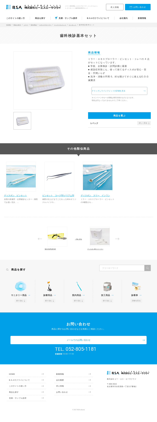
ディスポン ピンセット (18, 199)
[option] (43, 79)
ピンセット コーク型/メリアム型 (58, 200)
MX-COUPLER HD (57, 260)
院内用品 (36, 25)
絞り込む (19, 317)
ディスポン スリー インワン (97, 200)
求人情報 (114, 7)
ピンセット (79, 25)
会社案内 (123, 18)
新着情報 (142, 18)
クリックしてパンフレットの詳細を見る (118, 92)
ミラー (28, 25)
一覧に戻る (78, 247)
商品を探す (40, 18)
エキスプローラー (49, 25)
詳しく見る (143, 125)
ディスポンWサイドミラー (99, 261)
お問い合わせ (60, 401)
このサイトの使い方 (15, 18)
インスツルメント (66, 25)
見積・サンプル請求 (68, 18)
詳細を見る (136, 317)
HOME (9, 25)
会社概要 (58, 388)
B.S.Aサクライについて (98, 18)
